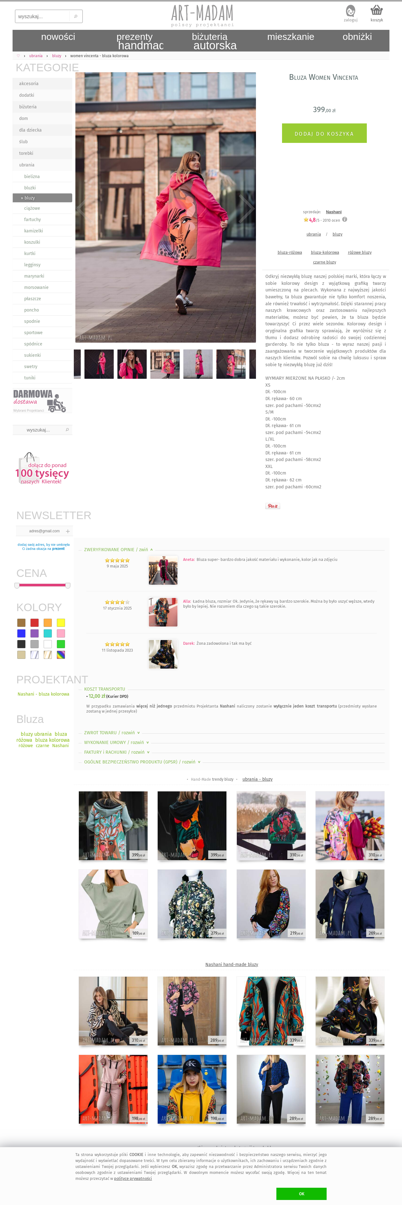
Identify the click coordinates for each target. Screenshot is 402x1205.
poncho (31, 310)
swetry (30, 366)
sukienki (32, 355)
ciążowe (32, 208)
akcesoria (29, 83)
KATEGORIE (44, 67)
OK (301, 1193)
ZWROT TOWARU (112, 732)
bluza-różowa (290, 252)
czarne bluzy (324, 262)
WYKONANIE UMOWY (117, 742)
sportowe (33, 332)
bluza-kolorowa (325, 252)
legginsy (32, 265)
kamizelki (33, 231)
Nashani (334, 211)
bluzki (30, 188)
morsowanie (36, 287)
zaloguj (351, 20)
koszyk (377, 20)
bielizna (32, 176)
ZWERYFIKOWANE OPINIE (119, 549)
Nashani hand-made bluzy (231, 964)
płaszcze (32, 298)
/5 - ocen (321, 220)
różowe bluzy (360, 252)
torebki (26, 153)
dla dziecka (30, 130)
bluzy (337, 234)
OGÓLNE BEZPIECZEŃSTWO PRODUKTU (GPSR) (143, 762)
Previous (84, 209)
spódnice (33, 344)
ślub (23, 141)
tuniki (29, 378)
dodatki (26, 95)
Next (246, 209)
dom (23, 118)
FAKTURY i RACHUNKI (117, 752)
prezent (58, 549)
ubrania (27, 165)
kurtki (29, 253)
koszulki (32, 242)
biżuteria (28, 107)
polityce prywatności (133, 1178)
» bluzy (28, 198)
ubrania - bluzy (257, 779)
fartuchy (32, 219)
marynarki (34, 276)
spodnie (32, 321)
